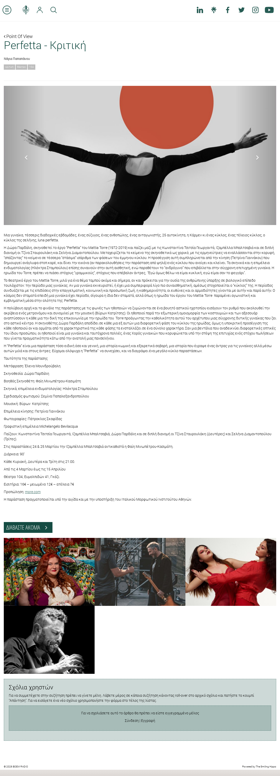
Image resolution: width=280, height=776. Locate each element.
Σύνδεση (132, 720)
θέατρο (21, 66)
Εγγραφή (148, 720)
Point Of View (18, 36)
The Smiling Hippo (266, 766)
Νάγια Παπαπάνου (17, 59)
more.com (33, 491)
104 (31, 66)
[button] (24, 155)
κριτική (9, 66)
